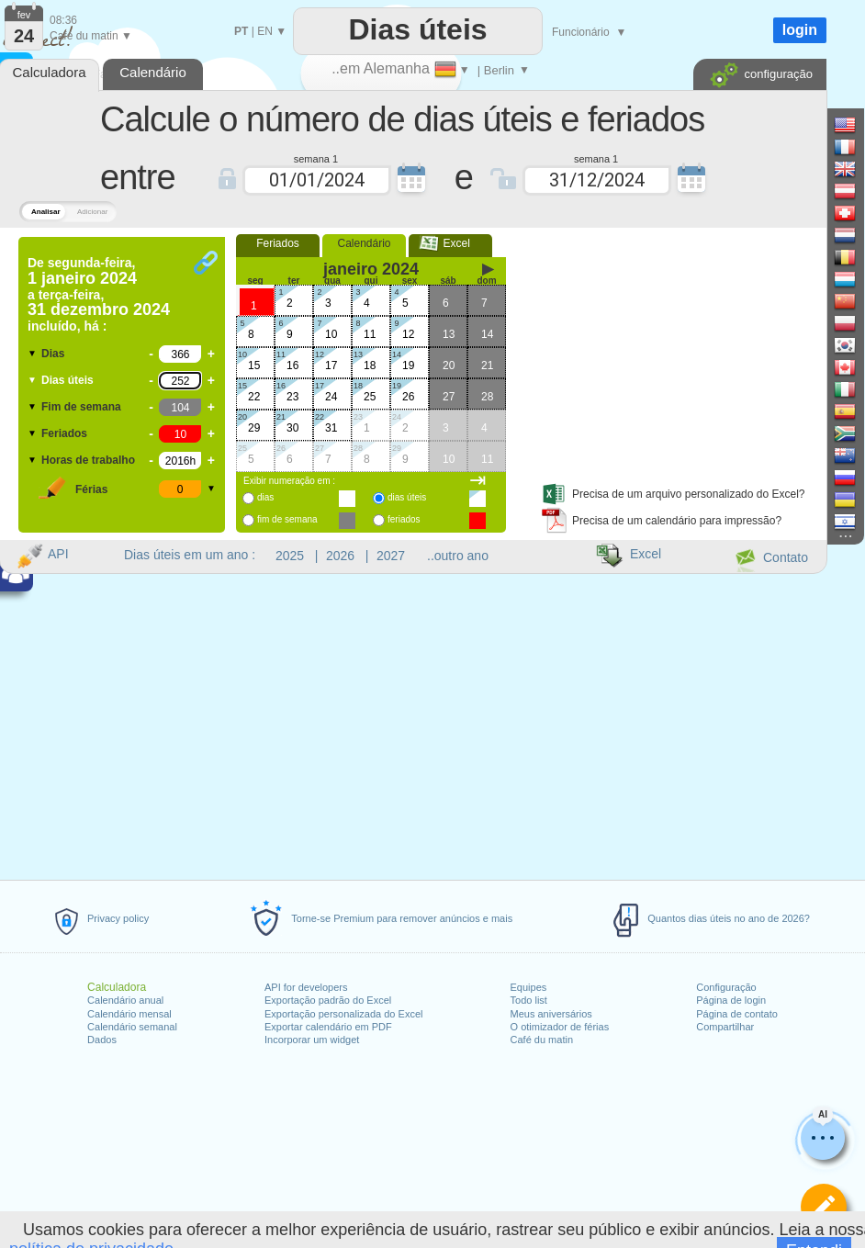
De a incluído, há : (99, 294)
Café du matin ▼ (91, 35)
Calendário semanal (132, 1026)
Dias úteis (67, 380)
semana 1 (316, 158)
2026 (340, 555)
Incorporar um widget (311, 1039)
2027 (390, 555)
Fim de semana (81, 406)
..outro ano (458, 555)
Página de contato (737, 1013)
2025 (289, 555)
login (799, 30)
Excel (450, 243)
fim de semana (287, 519)
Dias (52, 353)
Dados (102, 1039)
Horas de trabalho (88, 460)
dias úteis (407, 497)
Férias (91, 489)
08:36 (63, 20)
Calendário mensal (129, 1013)
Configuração (726, 987)
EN (265, 31)
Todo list (529, 1000)
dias (265, 497)
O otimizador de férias (560, 1026)
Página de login (731, 1000)
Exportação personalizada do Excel (343, 1013)
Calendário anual (125, 1000)
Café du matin (542, 1039)
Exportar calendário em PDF (328, 1026)
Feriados (64, 433)
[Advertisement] (670, 352)
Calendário (363, 243)
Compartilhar (725, 1026)
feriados (404, 519)
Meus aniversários (551, 1013)
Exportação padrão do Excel (327, 1000)
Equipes (529, 987)
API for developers (306, 987)
